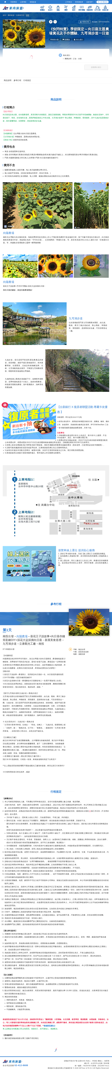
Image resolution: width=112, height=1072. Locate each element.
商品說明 (7, 80)
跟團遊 (42, 8)
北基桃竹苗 (20, 15)
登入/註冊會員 (103, 2)
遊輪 (58, 8)
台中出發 (97, 8)
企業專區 (23, 2)
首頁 (4, 15)
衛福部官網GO (49, 1026)
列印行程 (84, 22)
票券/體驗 (81, 8)
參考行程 (17, 80)
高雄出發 (105, 8)
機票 (66, 8)
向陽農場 (22, 636)
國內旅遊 (11, 15)
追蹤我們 (90, 2)
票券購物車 (79, 2)
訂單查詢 (69, 2)
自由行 (50, 8)
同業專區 (13, 2)
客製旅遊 (33, 2)
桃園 (27, 15)
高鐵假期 (90, 8)
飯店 (74, 8)
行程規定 (27, 80)
